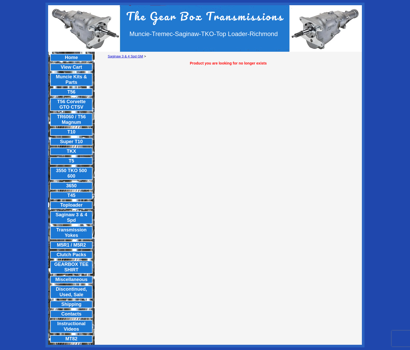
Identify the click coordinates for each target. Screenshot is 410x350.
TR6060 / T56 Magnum (71, 119)
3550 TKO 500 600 (71, 173)
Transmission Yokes (71, 232)
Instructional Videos (71, 326)
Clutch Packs (71, 254)
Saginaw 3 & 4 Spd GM (125, 56)
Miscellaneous (71, 279)
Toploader (71, 205)
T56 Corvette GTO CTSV (71, 104)
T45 (71, 195)
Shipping (71, 304)
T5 (71, 161)
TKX (71, 151)
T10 (71, 132)
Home (71, 57)
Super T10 (71, 141)
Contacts (71, 314)
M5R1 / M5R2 (71, 245)
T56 (71, 92)
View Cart (71, 67)
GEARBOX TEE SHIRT (71, 267)
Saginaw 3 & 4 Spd (71, 217)
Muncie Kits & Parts (71, 79)
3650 (71, 185)
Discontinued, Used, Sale (71, 292)
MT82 (71, 338)
